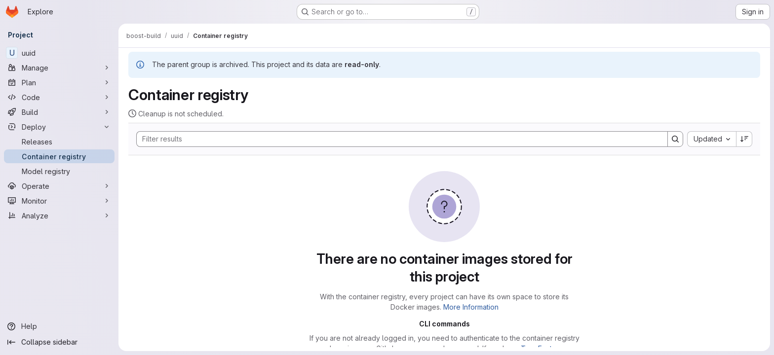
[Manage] (59, 67)
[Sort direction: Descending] (744, 139)
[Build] (59, 112)
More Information (471, 307)
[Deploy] (59, 127)
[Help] (59, 326)
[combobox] (711, 139)
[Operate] (59, 186)
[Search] (397, 139)
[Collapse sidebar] (59, 342)
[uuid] (59, 53)
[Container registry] (59, 156)
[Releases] (59, 141)
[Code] (59, 97)
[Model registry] (59, 171)
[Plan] (59, 82)
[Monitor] (59, 201)
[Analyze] (59, 215)
